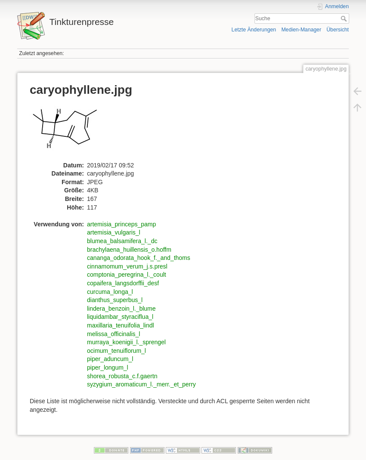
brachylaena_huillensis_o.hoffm (129, 249)
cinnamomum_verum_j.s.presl (127, 266)
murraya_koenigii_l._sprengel (126, 342)
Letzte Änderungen (254, 30)
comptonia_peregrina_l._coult (126, 274)
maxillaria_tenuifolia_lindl (120, 325)
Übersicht (337, 30)
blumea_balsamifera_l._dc (122, 241)
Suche (345, 18)
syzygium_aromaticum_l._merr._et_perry (141, 384)
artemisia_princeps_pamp (121, 224)
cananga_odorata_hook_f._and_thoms (138, 257)
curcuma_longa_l (110, 291)
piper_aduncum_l (110, 358)
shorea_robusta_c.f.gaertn (122, 376)
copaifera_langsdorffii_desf (123, 283)
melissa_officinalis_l (113, 333)
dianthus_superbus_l (115, 299)
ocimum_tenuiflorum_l (116, 350)
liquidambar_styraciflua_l (120, 316)
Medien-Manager (301, 30)
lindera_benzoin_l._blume (121, 308)
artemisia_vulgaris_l (113, 232)
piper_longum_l (107, 367)
